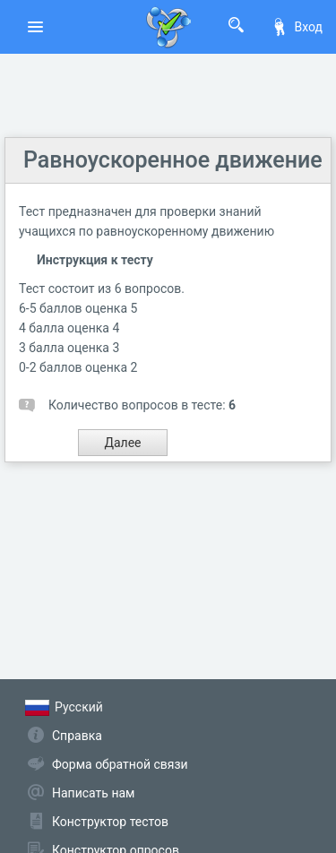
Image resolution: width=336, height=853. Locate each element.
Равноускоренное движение (173, 160)
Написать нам (93, 793)
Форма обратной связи (120, 764)
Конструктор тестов (110, 821)
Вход (297, 27)
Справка (77, 735)
